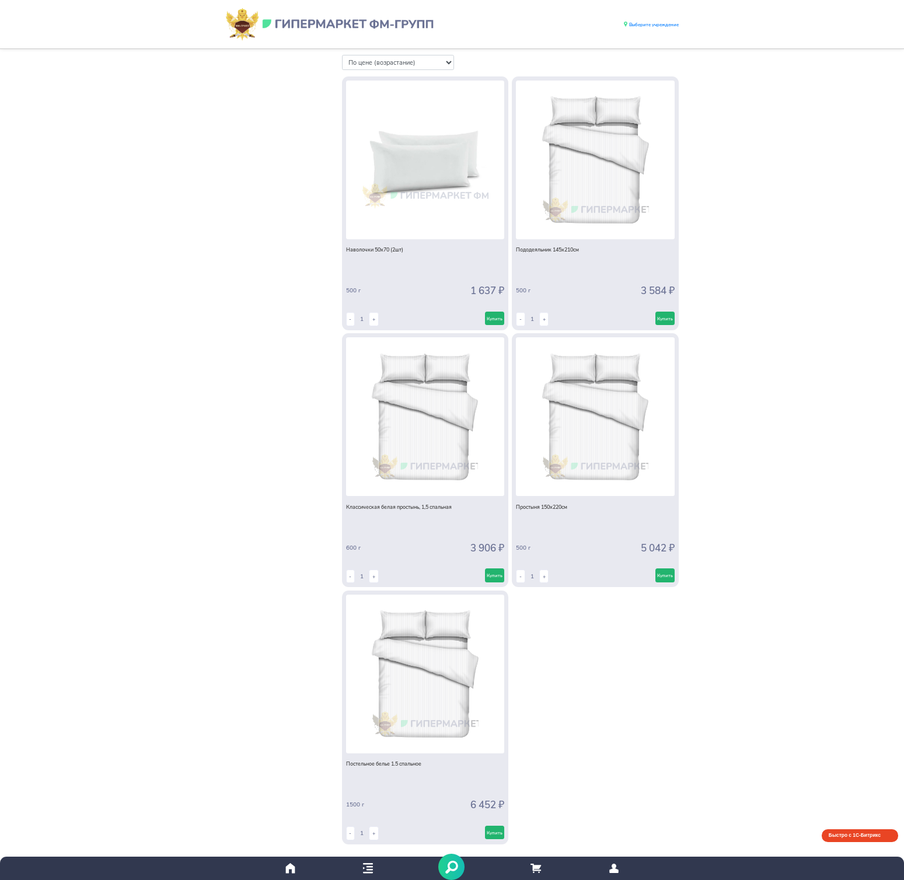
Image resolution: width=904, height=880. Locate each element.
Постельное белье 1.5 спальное (383, 763)
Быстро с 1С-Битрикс (855, 835)
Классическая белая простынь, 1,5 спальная (399, 506)
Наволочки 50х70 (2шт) (374, 249)
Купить (494, 318)
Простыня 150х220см (541, 506)
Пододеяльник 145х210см (547, 249)
